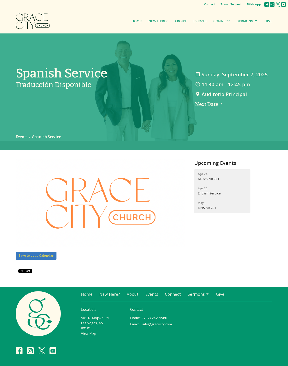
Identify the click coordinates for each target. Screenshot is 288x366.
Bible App (254, 4)
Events (200, 21)
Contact (209, 4)
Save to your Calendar (36, 256)
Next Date (209, 104)
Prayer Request (230, 4)
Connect (221, 21)
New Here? (158, 21)
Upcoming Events (215, 162)
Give (268, 21)
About (180, 21)
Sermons (247, 21)
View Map (88, 333)
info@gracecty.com (157, 324)
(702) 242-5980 (154, 317)
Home (136, 21)
